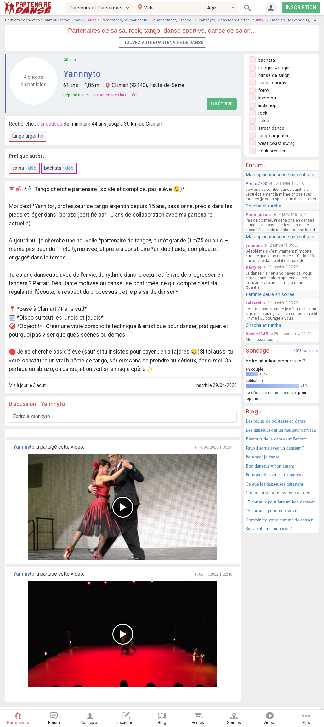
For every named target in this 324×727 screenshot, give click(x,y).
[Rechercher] (247, 7)
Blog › (253, 411)
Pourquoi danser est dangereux (275, 474)
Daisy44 (253, 267)
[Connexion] (271, 8)
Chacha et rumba (263, 206)
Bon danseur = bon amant (270, 466)
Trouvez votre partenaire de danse (162, 42)
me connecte (285, 392)
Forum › (256, 165)
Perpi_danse (258, 214)
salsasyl (253, 302)
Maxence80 (298, 20)
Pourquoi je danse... (264, 456)
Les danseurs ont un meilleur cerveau (281, 430)
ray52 (79, 20)
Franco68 (187, 20)
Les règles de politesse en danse (276, 420)
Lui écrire (222, 103)
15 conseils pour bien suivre (272, 510)
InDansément (164, 20)
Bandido (277, 20)
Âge (211, 8)
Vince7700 (256, 183)
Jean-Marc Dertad (234, 20)
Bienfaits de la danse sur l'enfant (276, 438)
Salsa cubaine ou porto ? (269, 528)
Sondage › (259, 350)
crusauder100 (137, 20)
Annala (93, 20)
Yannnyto (207, 20)
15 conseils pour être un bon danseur (280, 501)
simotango (112, 20)
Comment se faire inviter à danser (278, 492)
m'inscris (259, 392)
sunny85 (260, 20)
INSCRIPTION (301, 7)
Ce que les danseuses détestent (274, 483)
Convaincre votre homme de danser (279, 519)
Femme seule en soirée (270, 294)
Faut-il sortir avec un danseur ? (275, 448)
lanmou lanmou (58, 20)
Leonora (254, 245)
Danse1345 (257, 333)
